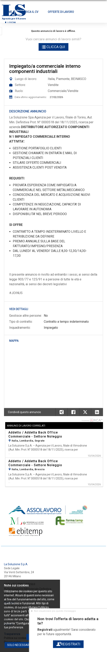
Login (10, 22)
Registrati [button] (68, 644)
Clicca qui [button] (53, 47)
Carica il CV (30, 11)
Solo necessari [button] (18, 645)
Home (8, 11)
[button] (97, 412)
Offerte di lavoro (61, 11)
